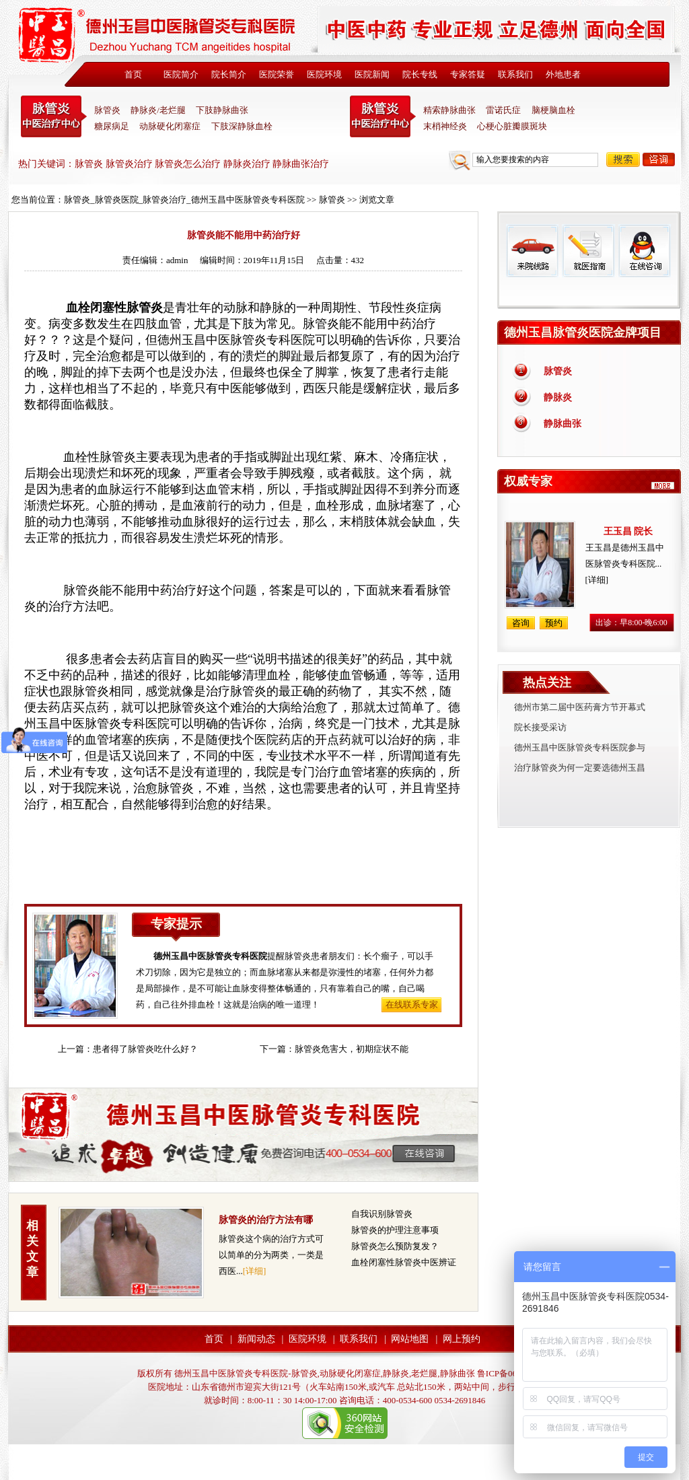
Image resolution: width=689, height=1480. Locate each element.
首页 (133, 74)
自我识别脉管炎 (381, 1214)
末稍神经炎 (383, 116)
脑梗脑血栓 (553, 110)
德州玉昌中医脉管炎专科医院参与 (579, 747)
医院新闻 (372, 74)
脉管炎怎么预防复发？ (395, 1246)
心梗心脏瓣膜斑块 (512, 126)
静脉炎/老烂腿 (158, 110)
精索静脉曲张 (449, 110)
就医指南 (588, 250)
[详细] (254, 1271)
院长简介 (228, 74)
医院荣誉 (276, 74)
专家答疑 (467, 74)
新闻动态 (256, 1339)
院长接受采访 (540, 727)
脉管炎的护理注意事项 (395, 1230)
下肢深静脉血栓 (242, 126)
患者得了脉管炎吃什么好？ (145, 1049)
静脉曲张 (562, 424)
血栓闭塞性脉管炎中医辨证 (403, 1262)
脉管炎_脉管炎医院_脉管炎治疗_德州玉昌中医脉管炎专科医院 (184, 200)
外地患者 (563, 74)
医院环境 (324, 74)
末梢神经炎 (445, 126)
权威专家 (528, 481)
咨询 (659, 159)
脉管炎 (107, 110)
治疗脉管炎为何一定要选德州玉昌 (579, 768)
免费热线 (589, 293)
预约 (554, 623)
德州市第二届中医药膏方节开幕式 (579, 707)
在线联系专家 (412, 1004)
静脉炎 (558, 397)
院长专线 (419, 74)
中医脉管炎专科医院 (54, 116)
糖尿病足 (111, 126)
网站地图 (410, 1339)
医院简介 (181, 74)
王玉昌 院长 (628, 531)
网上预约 (461, 1339)
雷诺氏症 (503, 110)
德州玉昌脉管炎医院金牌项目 (582, 332)
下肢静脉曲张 (222, 110)
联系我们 (515, 74)
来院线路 (532, 250)
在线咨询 (644, 250)
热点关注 (547, 682)
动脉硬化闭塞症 (170, 126)
